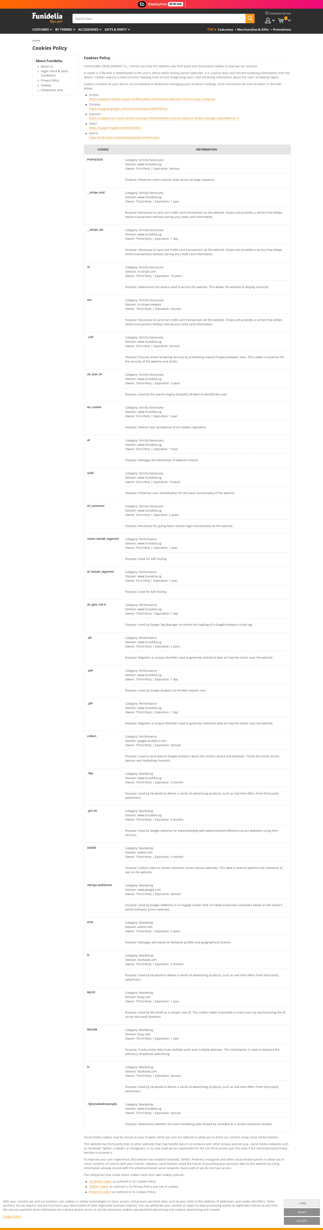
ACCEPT (302, 1221)
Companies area (52, 90)
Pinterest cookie (100, 1192)
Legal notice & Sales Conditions (54, 73)
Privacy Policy (50, 80)
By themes (63, 29)
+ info (302, 1203)
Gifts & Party (116, 29)
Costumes (40, 29)
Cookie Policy (12, 1216)
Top (210, 29)
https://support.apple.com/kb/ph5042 (115, 128)
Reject (302, 1212)
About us (47, 66)
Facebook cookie (100, 1181)
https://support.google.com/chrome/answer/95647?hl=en (128, 109)
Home (36, 40)
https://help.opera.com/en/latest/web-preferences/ (124, 137)
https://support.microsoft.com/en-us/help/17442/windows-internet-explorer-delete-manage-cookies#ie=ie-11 (164, 118)
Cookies (46, 85)
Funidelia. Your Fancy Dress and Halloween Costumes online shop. (47, 18)
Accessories (88, 29)
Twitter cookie (98, 1186)
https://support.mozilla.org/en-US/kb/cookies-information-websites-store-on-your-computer (152, 99)
